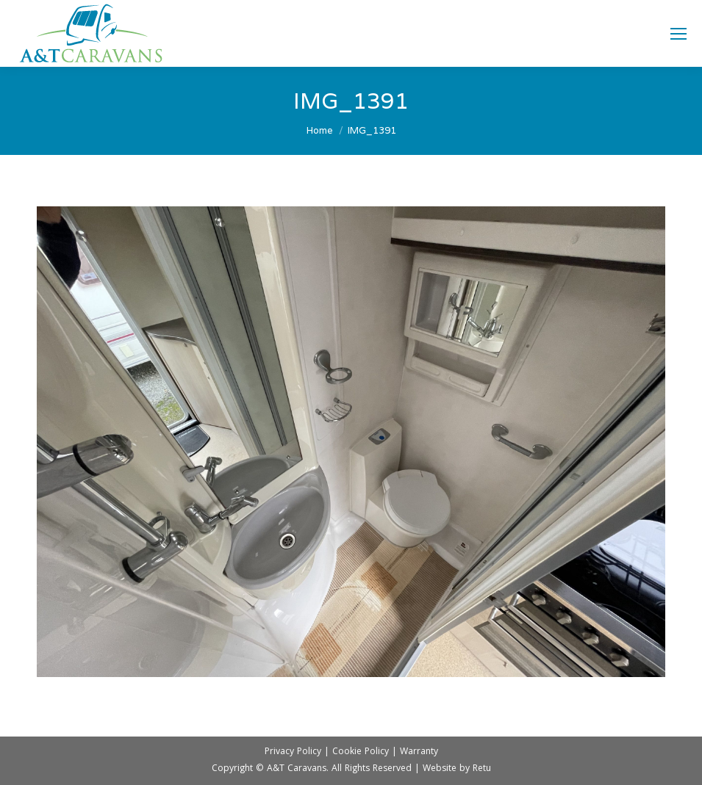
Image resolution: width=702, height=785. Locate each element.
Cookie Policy (360, 752)
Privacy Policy (293, 752)
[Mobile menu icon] (678, 34)
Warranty (419, 752)
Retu (482, 769)
